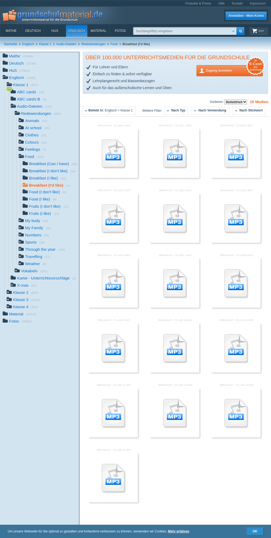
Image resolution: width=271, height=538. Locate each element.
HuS (54, 31)
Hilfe (221, 3)
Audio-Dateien (66, 44)
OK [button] (255, 531)
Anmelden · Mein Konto (246, 16)
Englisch (76, 31)
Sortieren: (217, 102)
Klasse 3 (23, 300)
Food (114, 44)
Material (98, 31)
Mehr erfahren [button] (178, 531)
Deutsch (33, 31)
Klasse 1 (45, 44)
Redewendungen (93, 44)
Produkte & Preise (198, 3)
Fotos (120, 31)
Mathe (11, 31)
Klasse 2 (22, 293)
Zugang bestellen (234, 70)
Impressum (258, 3)
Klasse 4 (22, 307)
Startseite (10, 44)
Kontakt (237, 3)
